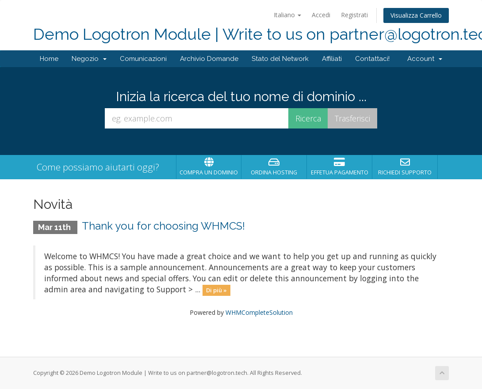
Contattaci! (372, 59)
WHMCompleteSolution (259, 312)
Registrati (354, 15)
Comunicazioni (143, 59)
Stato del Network (280, 59)
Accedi (321, 15)
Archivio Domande (209, 59)
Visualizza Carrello (416, 15)
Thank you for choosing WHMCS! (163, 225)
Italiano (287, 15)
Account (424, 59)
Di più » (216, 290)
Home (49, 59)
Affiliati (332, 59)
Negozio (89, 59)
